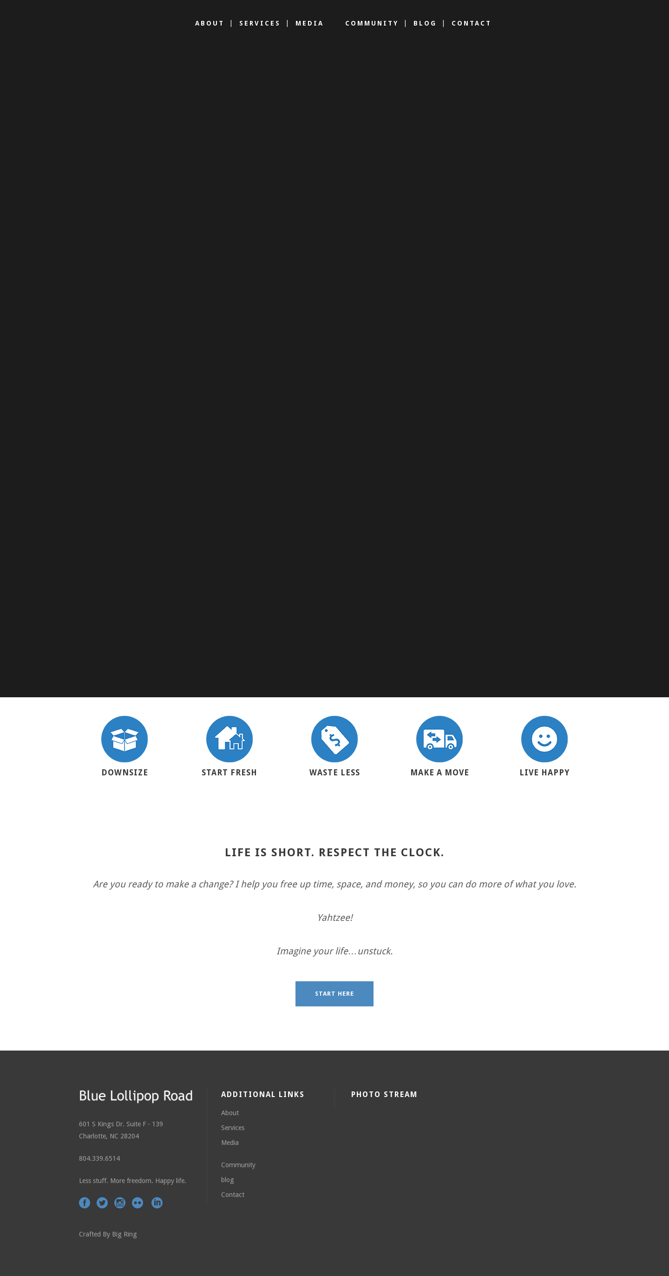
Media (230, 1142)
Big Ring (124, 1234)
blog (227, 1179)
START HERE (334, 993)
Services (232, 1127)
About (230, 1113)
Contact (232, 1194)
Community (238, 1165)
